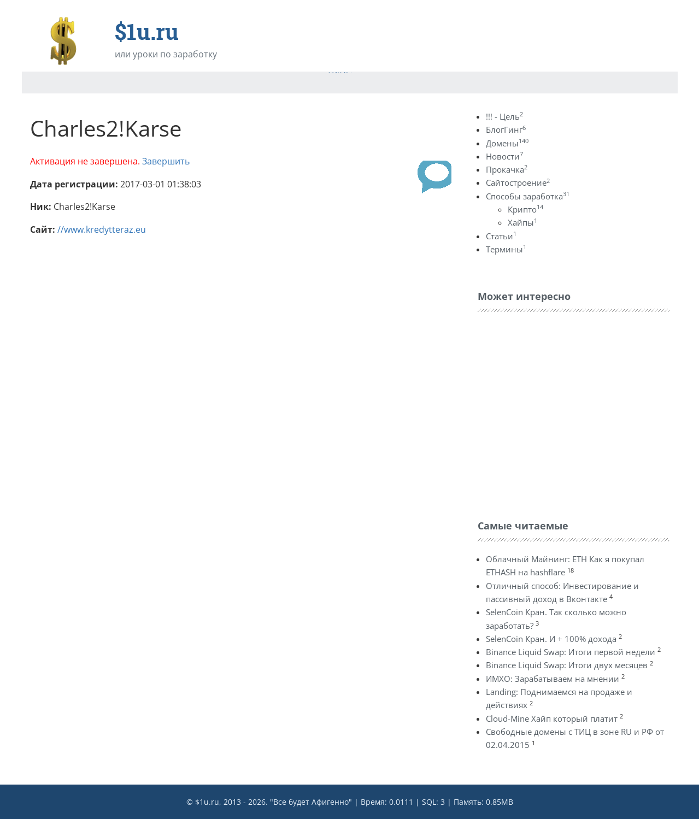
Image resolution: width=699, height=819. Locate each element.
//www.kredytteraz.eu (101, 229)
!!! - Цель (504, 116)
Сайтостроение (518, 182)
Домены (507, 143)
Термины (506, 249)
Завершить (166, 161)
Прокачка (506, 169)
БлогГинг (506, 129)
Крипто (525, 209)
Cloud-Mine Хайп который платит (552, 718)
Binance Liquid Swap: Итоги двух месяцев (567, 664)
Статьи (501, 236)
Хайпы (522, 222)
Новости (504, 156)
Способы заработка (527, 196)
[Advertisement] (560, 413)
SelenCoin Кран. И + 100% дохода (551, 638)
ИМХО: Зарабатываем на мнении (552, 678)
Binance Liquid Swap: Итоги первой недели (570, 651)
